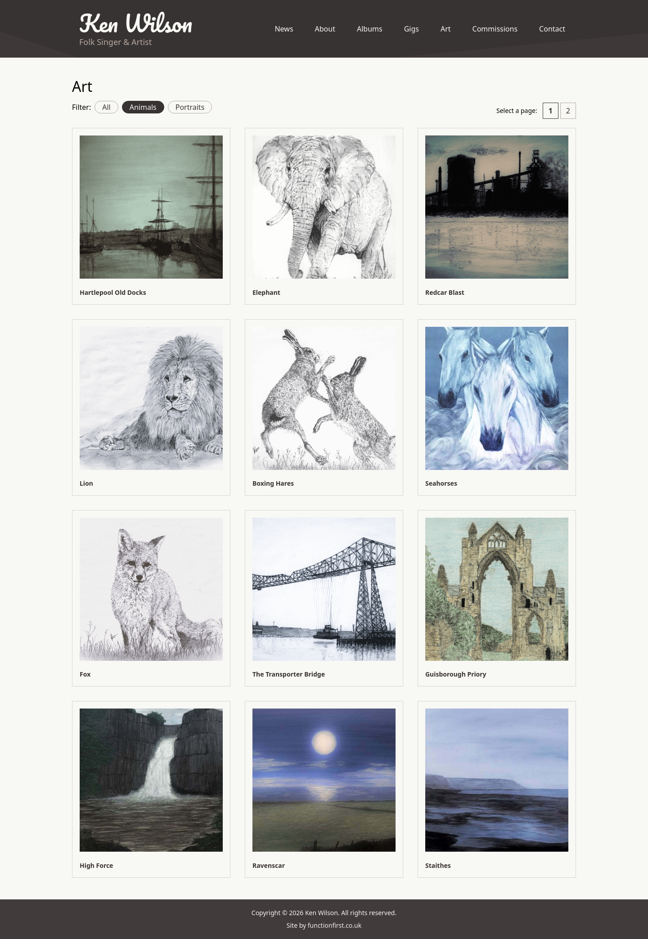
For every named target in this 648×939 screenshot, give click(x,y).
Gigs (411, 29)
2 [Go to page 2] (568, 111)
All (106, 107)
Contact (552, 29)
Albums (369, 29)
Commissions (495, 29)
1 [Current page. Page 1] (551, 111)
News (283, 29)
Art (446, 29)
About (325, 29)
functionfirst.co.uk (334, 925)
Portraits (190, 107)
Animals (143, 107)
